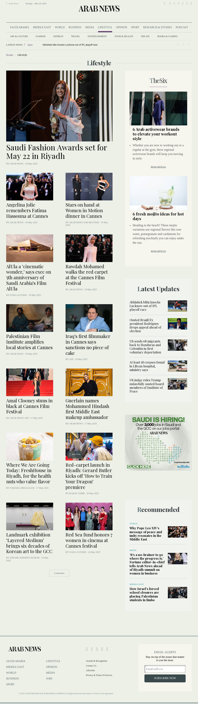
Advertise (90, 670)
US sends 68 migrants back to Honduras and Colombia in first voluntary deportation (145, 346)
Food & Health (124, 36)
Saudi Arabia (19, 27)
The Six (145, 36)
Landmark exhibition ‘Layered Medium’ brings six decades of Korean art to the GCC (29, 542)
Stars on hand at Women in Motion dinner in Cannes (84, 210)
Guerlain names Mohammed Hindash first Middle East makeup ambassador (87, 408)
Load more (59, 573)
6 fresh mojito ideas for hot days (158, 216)
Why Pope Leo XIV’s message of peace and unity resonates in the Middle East (146, 533)
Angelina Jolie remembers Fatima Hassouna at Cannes (27, 210)
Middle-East (137, 584)
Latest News (14, 44)
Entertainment (97, 36)
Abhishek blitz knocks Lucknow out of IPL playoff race (145, 306)
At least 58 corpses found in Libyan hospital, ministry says (147, 366)
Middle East (42, 27)
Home (9, 54)
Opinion (121, 27)
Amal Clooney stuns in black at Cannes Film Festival (29, 406)
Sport (135, 27)
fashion (41, 36)
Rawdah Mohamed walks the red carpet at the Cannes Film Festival (87, 274)
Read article (158, 167)
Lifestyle (105, 27)
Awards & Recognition (96, 661)
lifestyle (53, 661)
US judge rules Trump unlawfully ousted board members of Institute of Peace (147, 385)
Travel (75, 36)
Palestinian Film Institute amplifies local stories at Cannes (29, 341)
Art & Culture (19, 36)
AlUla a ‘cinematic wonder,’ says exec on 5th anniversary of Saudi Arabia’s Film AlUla (28, 277)
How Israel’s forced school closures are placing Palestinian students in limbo (144, 594)
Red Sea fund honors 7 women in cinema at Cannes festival (89, 540)
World (60, 27)
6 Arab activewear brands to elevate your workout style (156, 134)
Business (75, 27)
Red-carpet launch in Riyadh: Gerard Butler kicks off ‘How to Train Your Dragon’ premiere (89, 476)
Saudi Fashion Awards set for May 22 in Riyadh (56, 151)
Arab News (12, 3)
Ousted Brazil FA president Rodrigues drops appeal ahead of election (145, 325)
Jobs (49, 678)
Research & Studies (157, 27)
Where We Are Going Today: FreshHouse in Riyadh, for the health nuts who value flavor (28, 473)
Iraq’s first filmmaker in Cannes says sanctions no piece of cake (88, 344)
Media (89, 27)
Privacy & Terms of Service (99, 675)
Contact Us (91, 665)
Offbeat (58, 36)
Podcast (182, 27)
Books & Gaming (167, 36)
